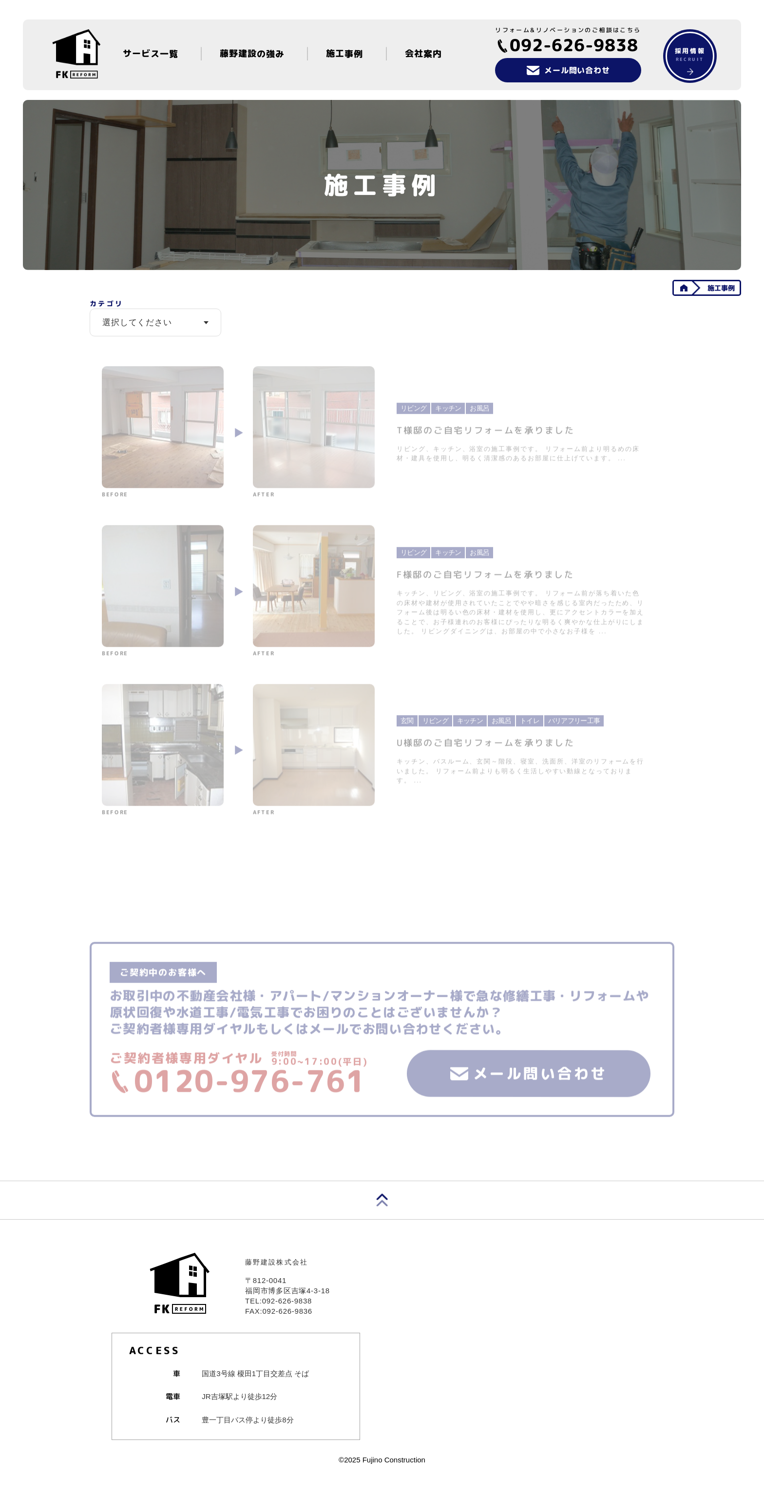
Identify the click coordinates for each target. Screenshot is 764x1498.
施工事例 (344, 53)
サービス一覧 (150, 53)
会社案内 (423, 53)
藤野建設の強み (252, 53)
